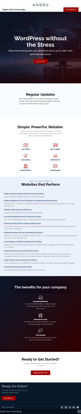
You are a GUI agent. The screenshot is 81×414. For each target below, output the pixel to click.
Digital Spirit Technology (14, 9)
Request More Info (40, 373)
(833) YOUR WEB (40, 3)
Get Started (71, 9)
